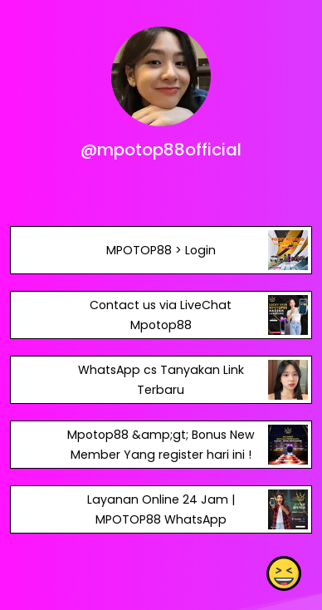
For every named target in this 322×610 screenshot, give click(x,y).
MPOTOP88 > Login (161, 250)
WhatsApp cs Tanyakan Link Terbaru (161, 380)
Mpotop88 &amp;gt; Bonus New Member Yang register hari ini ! (161, 444)
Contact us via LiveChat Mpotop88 (161, 315)
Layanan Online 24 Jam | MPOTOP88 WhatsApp (161, 509)
